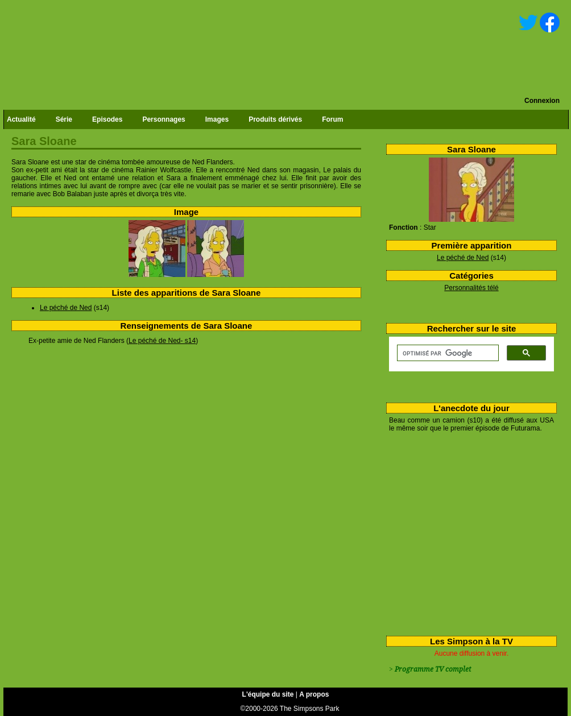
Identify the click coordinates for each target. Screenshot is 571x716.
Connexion (542, 101)
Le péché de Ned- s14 (162, 341)
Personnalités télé (471, 288)
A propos (314, 694)
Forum (332, 119)
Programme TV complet (433, 669)
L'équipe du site (268, 694)
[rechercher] (447, 353)
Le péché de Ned (463, 258)
